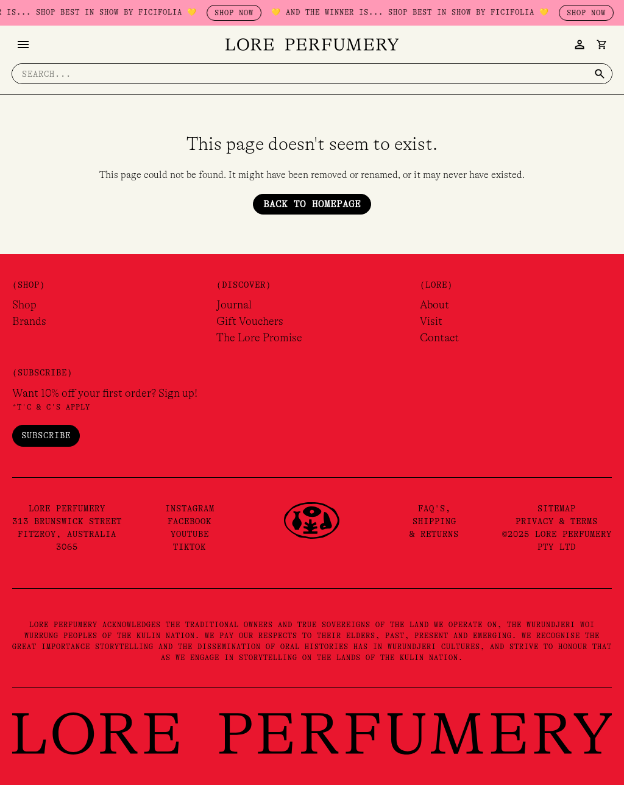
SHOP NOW (269, 13)
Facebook (189, 521)
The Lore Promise (259, 338)
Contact (439, 338)
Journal (234, 305)
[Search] (599, 73)
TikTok (189, 547)
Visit (431, 321)
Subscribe (46, 435)
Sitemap (556, 508)
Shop (24, 305)
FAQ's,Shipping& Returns (434, 521)
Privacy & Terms (557, 521)
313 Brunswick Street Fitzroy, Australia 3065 (67, 534)
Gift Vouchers (249, 321)
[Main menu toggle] (23, 44)
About (434, 305)
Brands (29, 321)
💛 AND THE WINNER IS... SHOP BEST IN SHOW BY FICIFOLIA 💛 (445, 12)
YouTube (190, 534)
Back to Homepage (312, 204)
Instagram (189, 508)
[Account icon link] (579, 44)
